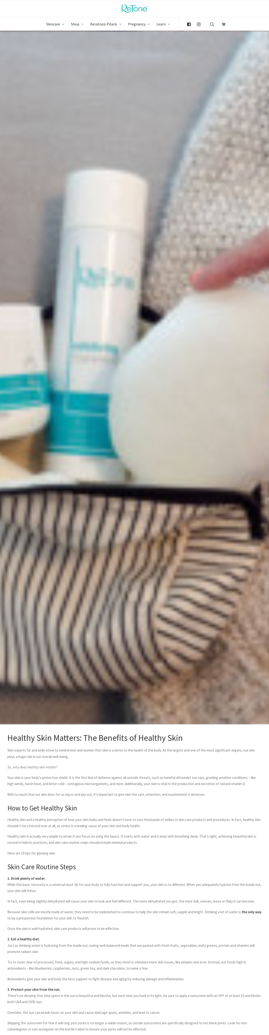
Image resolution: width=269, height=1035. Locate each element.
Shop (77, 24)
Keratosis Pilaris (105, 24)
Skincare (55, 24)
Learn (163, 24)
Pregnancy (138, 24)
